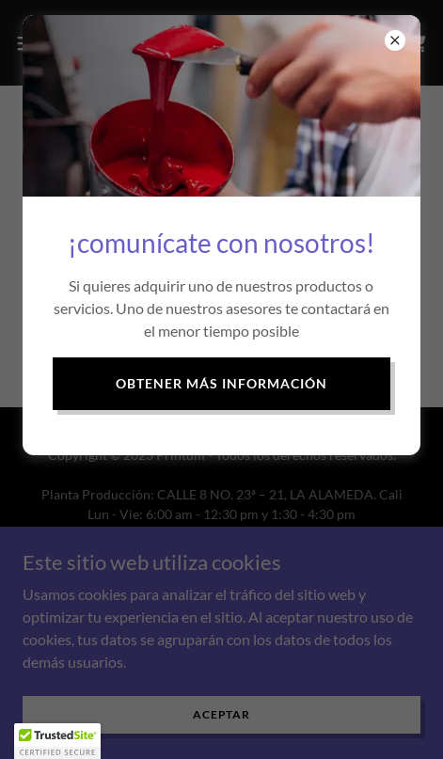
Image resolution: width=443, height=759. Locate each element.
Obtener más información (221, 383)
